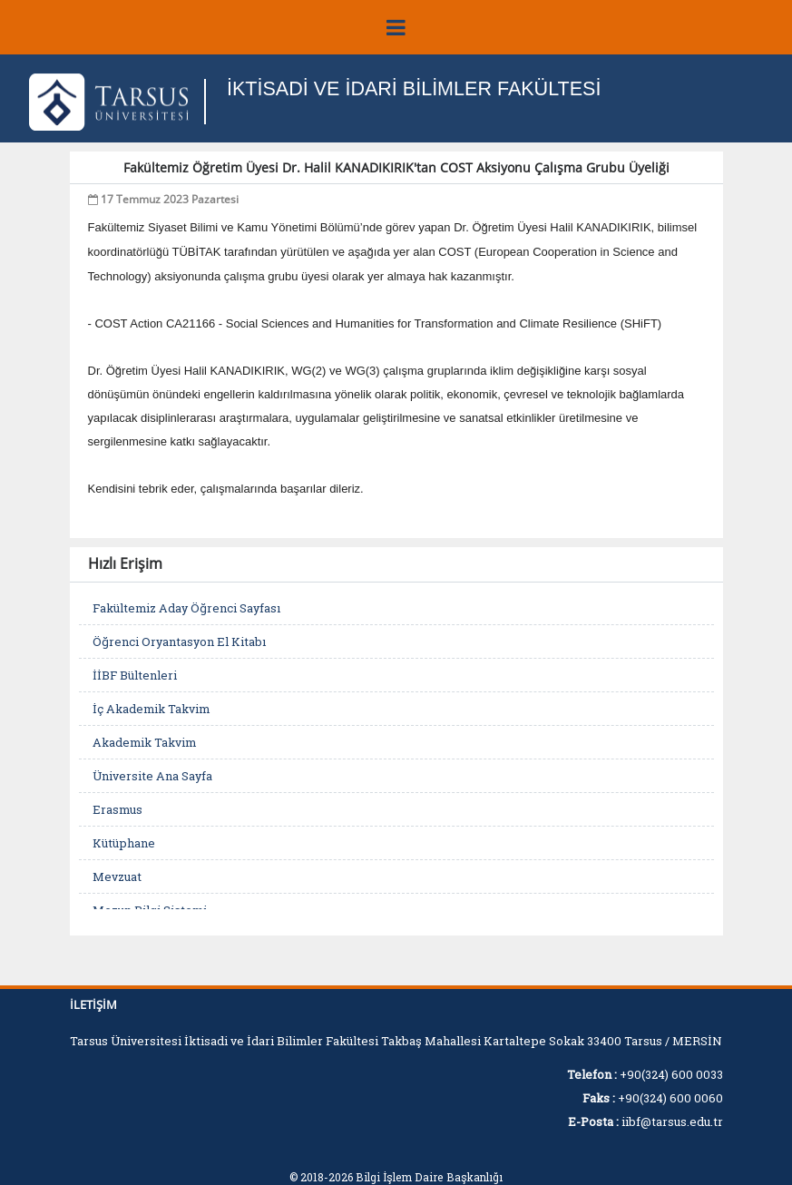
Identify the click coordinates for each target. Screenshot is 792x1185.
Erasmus (117, 809)
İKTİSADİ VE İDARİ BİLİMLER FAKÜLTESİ (418, 88)
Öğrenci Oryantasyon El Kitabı (179, 641)
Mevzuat (117, 876)
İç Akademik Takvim (151, 708)
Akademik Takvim (144, 742)
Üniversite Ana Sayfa (152, 776)
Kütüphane (124, 843)
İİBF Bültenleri (135, 675)
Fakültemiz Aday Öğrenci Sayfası (186, 608)
